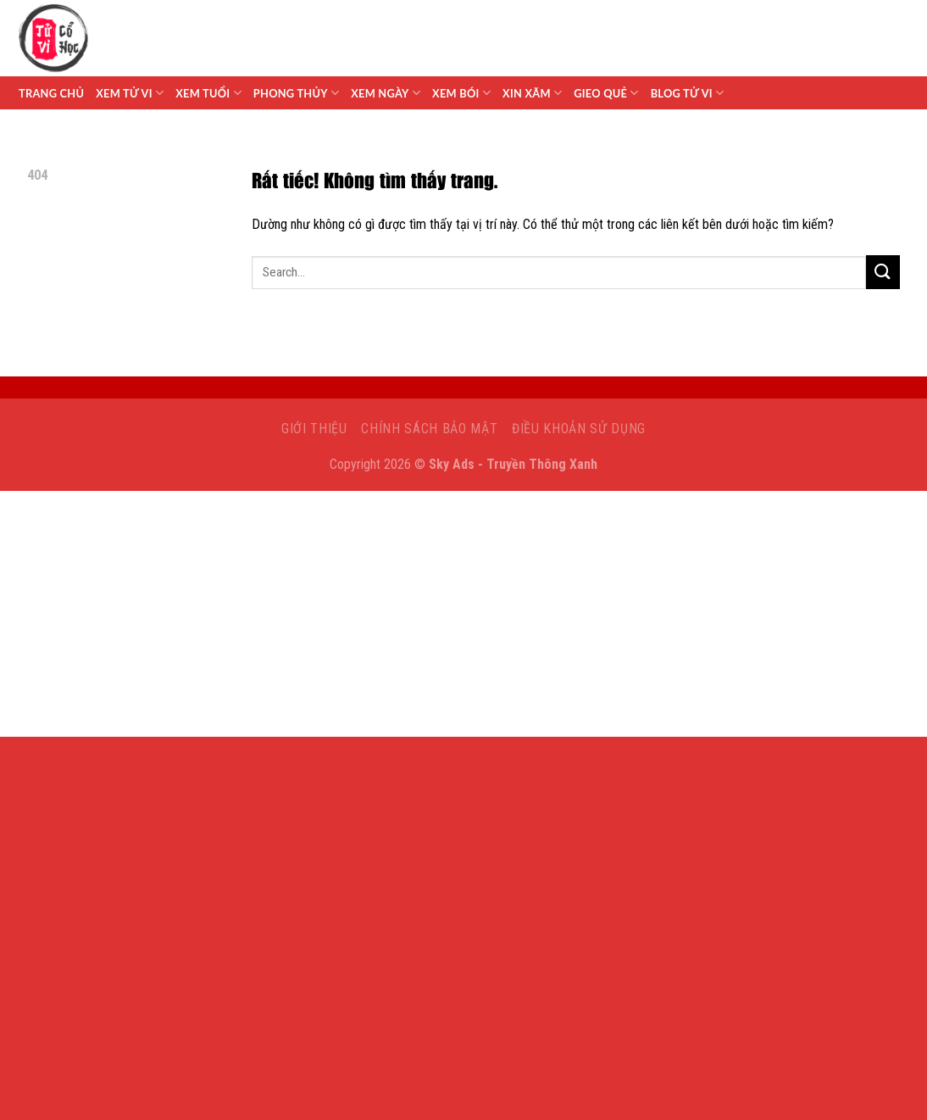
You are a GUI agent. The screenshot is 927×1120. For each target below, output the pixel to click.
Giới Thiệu (314, 429)
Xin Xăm (532, 93)
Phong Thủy (296, 93)
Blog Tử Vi (687, 93)
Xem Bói (461, 93)
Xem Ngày (385, 93)
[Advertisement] (463, 618)
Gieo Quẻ (606, 93)
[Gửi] (883, 271)
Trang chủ (51, 93)
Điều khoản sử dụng (579, 429)
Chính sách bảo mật (429, 429)
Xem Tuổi (208, 93)
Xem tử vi (130, 93)
